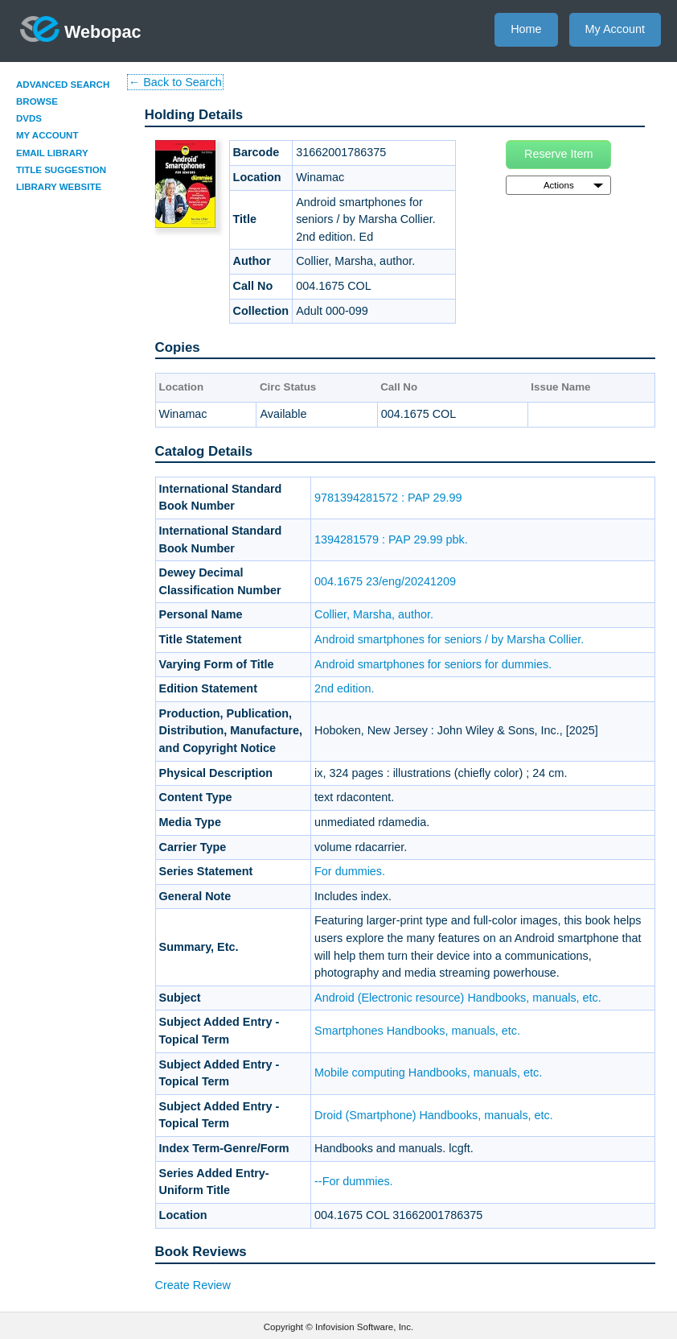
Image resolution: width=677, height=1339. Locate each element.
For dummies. (349, 871)
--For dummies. (353, 1181)
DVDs (29, 118)
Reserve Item (558, 153)
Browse (37, 101)
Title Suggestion (61, 170)
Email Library (52, 153)
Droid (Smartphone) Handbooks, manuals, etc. (433, 1115)
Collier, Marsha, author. (373, 614)
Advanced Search (62, 84)
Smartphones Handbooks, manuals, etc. (417, 1030)
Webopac (81, 29)
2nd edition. (344, 688)
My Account (615, 29)
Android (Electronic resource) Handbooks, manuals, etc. (457, 997)
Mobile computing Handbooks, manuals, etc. (428, 1072)
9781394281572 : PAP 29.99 (388, 497)
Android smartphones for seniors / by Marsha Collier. (449, 639)
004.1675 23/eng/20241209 (385, 581)
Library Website (58, 187)
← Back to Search (175, 82)
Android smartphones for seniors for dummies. (433, 664)
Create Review (193, 1285)
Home (526, 29)
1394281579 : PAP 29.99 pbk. (391, 539)
